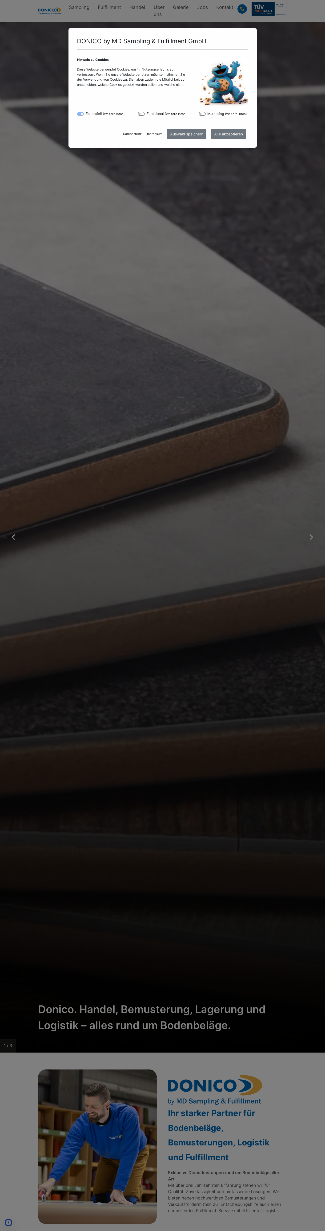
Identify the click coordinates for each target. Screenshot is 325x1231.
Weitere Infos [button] (114, 114)
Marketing (227, 113)
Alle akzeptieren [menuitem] (228, 134)
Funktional (167, 113)
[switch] (141, 114)
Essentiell (105, 113)
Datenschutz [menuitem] (132, 134)
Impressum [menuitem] (154, 134)
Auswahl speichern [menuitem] (186, 134)
